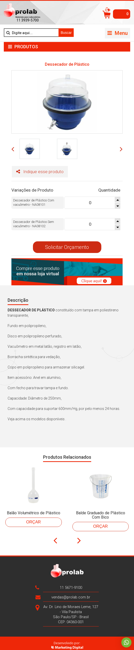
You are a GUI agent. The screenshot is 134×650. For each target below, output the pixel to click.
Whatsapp (126, 642)
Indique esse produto (32, 172)
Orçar (33, 518)
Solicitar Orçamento (67, 243)
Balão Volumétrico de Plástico (33, 508)
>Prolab (22, 10)
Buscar (66, 33)
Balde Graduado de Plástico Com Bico (100, 510)
